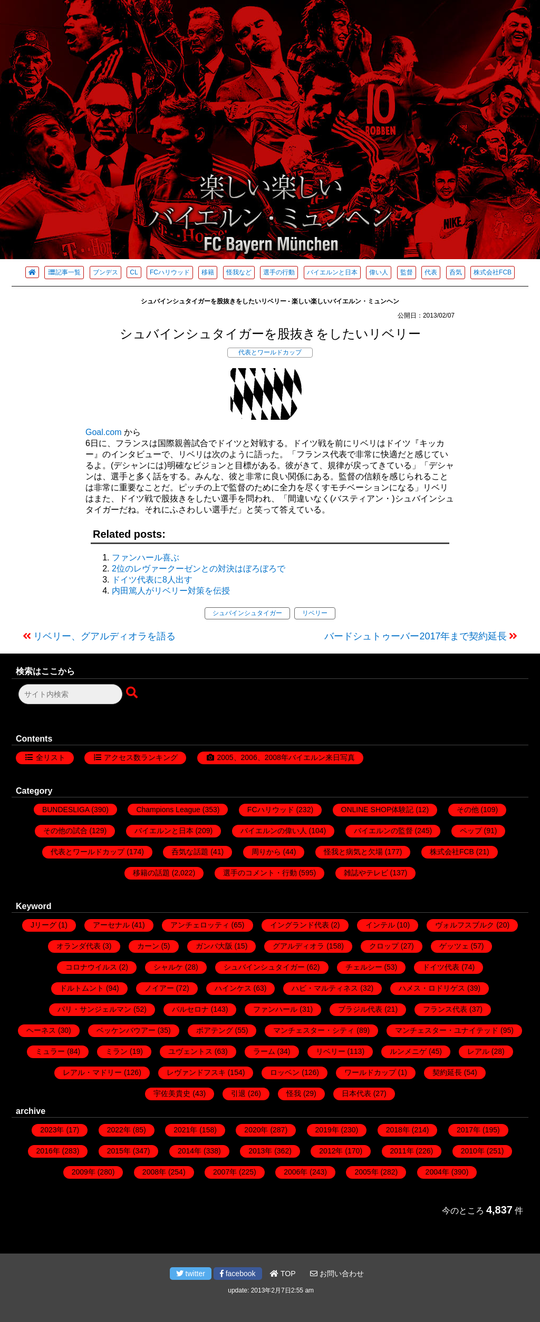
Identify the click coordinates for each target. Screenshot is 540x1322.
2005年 (366, 1172)
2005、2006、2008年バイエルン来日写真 (285, 757)
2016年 (48, 1151)
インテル (380, 925)
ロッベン (285, 1072)
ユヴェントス (190, 1051)
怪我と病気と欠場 (353, 851)
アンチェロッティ (199, 925)
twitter (190, 1273)
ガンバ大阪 (214, 946)
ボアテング (214, 1030)
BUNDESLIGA (65, 809)
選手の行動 (279, 272)
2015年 (119, 1151)
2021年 (185, 1130)
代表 (431, 272)
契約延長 (447, 1072)
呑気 (455, 272)
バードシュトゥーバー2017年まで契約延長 (415, 636)
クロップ (384, 946)
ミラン (116, 1051)
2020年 (256, 1130)
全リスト (50, 757)
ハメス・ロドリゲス (432, 988)
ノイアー (159, 988)
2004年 (437, 1172)
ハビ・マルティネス (325, 988)
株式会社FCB (493, 272)
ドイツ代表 (440, 967)
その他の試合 (65, 830)
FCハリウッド (170, 272)
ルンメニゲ (408, 1051)
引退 (238, 1093)
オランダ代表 (78, 946)
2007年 (225, 1172)
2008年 (154, 1172)
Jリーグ (43, 925)
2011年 (402, 1151)
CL (134, 272)
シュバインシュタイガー (247, 613)
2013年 (260, 1151)
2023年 (52, 1130)
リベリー (314, 613)
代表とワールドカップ (270, 352)
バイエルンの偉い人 (273, 830)
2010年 (473, 1151)
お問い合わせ (337, 1273)
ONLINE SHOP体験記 (377, 809)
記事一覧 (64, 272)
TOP (282, 1273)
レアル (478, 1051)
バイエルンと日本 (332, 272)
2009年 (83, 1172)
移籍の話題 (151, 873)
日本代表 (356, 1093)
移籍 (207, 272)
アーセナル (111, 925)
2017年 (468, 1130)
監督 (406, 272)
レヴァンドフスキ (196, 1072)
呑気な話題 (189, 851)
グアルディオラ (298, 946)
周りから (266, 851)
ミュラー (50, 1051)
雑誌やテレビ (366, 873)
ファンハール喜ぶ (145, 557)
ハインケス (233, 988)
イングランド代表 (299, 925)
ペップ (471, 830)
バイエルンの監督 (383, 830)
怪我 (293, 1093)
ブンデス (105, 272)
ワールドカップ (370, 1072)
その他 (468, 809)
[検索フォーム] (70, 694)
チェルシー (363, 967)
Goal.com (103, 432)
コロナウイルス (91, 967)
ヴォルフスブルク (464, 925)
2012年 (331, 1151)
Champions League (168, 809)
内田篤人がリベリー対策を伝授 (171, 590)
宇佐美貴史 (171, 1093)
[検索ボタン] (133, 693)
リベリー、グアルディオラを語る (104, 636)
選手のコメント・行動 (260, 873)
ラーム (264, 1051)
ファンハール (275, 1009)
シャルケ (168, 967)
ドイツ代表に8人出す (152, 579)
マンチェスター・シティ (313, 1030)
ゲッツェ (454, 946)
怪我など (239, 272)
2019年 (327, 1130)
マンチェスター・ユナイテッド (446, 1030)
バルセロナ (190, 1009)
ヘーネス (41, 1030)
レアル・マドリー (92, 1072)
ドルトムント (82, 988)
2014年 (189, 1151)
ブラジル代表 (360, 1009)
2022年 (119, 1130)
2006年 (295, 1172)
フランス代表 (445, 1009)
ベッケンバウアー (126, 1030)
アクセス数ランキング (141, 757)
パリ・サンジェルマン (94, 1009)
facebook (238, 1273)
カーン (148, 946)
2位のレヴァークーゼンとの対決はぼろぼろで (198, 568)
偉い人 (378, 272)
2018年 (398, 1130)
